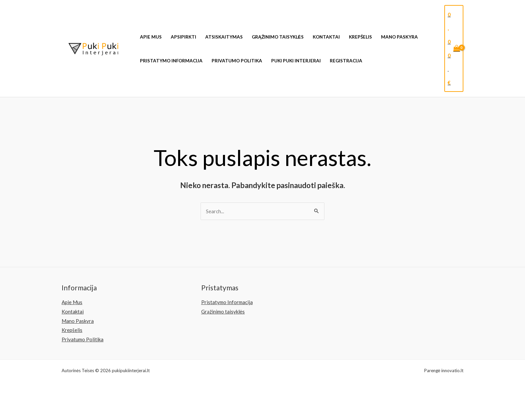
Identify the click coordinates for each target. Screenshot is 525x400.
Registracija (346, 60)
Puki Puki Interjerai (296, 60)
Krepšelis (360, 37)
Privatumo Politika (237, 60)
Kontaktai (326, 37)
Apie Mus (151, 37)
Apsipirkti (183, 37)
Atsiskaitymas (224, 37)
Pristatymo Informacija (171, 60)
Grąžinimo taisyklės (278, 37)
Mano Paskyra (399, 37)
